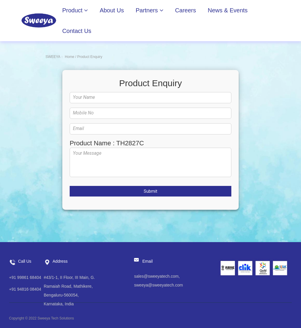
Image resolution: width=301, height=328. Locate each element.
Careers (185, 10)
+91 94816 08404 (25, 289)
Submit (150, 191)
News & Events (228, 10)
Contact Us (76, 31)
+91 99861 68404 (25, 277)
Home (69, 57)
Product (75, 10)
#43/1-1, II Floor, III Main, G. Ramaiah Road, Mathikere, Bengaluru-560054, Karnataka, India (69, 290)
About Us (112, 10)
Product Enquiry (89, 57)
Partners (149, 10)
